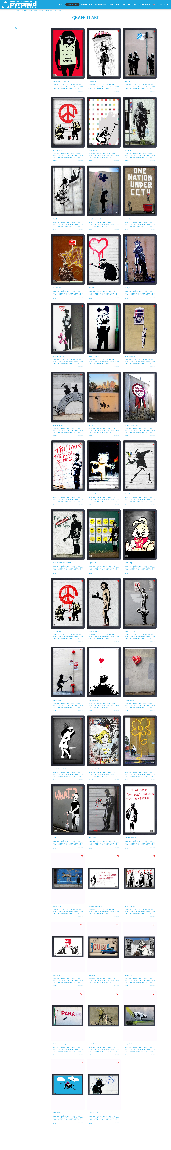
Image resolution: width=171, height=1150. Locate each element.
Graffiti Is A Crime (133, 644)
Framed (56, 505)
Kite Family (94, 436)
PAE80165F (152, 1073)
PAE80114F (116, 307)
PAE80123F (116, 586)
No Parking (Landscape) (63, 1062)
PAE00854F (80, 168)
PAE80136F (116, 1142)
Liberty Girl (130, 296)
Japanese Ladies (60, 436)
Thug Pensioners (132, 923)
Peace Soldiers (59, 157)
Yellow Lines (130, 784)
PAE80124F (152, 864)
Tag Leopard (58, 923)
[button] (145, 4)
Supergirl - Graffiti (97, 784)
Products (24, 11)
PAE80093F (116, 98)
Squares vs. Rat (95, 157)
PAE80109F (152, 794)
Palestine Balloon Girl (98, 227)
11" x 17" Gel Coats (46, 11)
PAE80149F (116, 1073)
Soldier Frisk (94, 1062)
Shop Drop (57, 227)
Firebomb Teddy (96, 505)
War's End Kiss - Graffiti (63, 784)
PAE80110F (152, 98)
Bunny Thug (130, 575)
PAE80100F (116, 238)
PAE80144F (152, 586)
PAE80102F (80, 1073)
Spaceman (129, 157)
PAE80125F (116, 934)
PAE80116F (152, 168)
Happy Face (94, 575)
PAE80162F (116, 655)
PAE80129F (80, 864)
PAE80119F (80, 307)
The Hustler (94, 853)
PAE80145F (116, 516)
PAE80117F (116, 168)
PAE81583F (116, 794)
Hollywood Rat (95, 1132)
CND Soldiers (58, 644)
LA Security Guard (61, 366)
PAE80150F (80, 655)
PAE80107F (116, 725)
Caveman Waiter (96, 644)
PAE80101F (152, 238)
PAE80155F (152, 655)
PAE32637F (116, 1003)
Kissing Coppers (96, 366)
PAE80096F (80, 1003)
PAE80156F (116, 864)
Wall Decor (33, 11)
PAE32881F (80, 794)
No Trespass (58, 296)
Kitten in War (131, 992)
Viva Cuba (93, 992)
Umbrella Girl (95, 87)
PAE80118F (152, 307)
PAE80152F (152, 446)
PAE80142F (152, 934)
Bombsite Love (95, 714)
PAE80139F (80, 238)
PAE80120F (80, 377)
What (55, 853)
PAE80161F (80, 934)
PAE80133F (80, 1142)
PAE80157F (80, 725)
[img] (68, 59)
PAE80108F (116, 377)
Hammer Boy (58, 714)
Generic (91, 795)
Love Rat (92, 296)
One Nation (130, 227)
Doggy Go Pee (131, 1062)
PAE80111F (80, 98)
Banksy (55, 99)
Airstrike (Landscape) (98, 923)
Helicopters (58, 1132)
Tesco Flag (129, 87)
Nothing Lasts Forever (135, 436)
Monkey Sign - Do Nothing (64, 87)
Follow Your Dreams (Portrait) (66, 575)
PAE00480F (152, 516)
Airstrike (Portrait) (133, 853)
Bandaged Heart (132, 714)
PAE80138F (80, 516)
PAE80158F (152, 725)
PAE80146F (116, 446)
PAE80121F (80, 586)
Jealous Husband (132, 366)
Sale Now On (58, 992)
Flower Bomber (131, 505)
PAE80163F (152, 377)
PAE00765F (152, 1003)
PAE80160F (80, 446)
